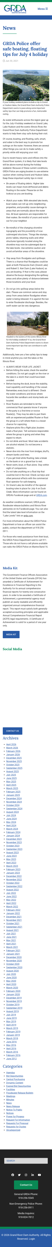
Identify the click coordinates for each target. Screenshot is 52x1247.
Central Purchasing (15, 1079)
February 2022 (13, 910)
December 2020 (14, 957)
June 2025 (11, 778)
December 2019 (14, 998)
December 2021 (14, 916)
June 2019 (11, 1018)
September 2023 (14, 849)
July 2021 (11, 933)
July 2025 (11, 775)
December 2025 (14, 758)
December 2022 (14, 876)
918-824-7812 (26, 1217)
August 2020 (12, 970)
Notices (10, 1113)
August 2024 (12, 812)
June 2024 (11, 818)
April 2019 (11, 1025)
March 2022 (12, 906)
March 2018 (12, 1038)
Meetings (10, 1096)
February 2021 (13, 950)
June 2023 (11, 856)
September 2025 (14, 768)
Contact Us (12, 731)
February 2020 (13, 991)
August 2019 (12, 1011)
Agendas (10, 1072)
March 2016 (12, 1052)
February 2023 (13, 869)
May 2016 (11, 1045)
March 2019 (12, 1028)
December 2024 (14, 798)
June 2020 (11, 977)
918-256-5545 (26, 1197)
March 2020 (12, 987)
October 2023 (12, 845)
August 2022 (12, 889)
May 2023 (11, 859)
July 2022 (11, 893)
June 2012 (11, 1058)
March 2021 (12, 947)
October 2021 (12, 923)
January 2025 (13, 795)
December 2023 (14, 839)
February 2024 (13, 832)
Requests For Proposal (17, 1123)
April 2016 (11, 1048)
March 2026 (12, 747)
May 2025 (11, 781)
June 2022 (11, 896)
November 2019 (14, 1001)
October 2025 (12, 764)
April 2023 (11, 862)
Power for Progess (15, 1116)
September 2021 (14, 927)
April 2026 (11, 744)
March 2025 (12, 788)
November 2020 (14, 960)
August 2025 (12, 771)
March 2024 (12, 829)
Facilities (10, 1089)
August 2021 (12, 930)
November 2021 (14, 920)
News (9, 1103)
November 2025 (14, 761)
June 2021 (11, 937)
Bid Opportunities (14, 1076)
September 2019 (14, 1008)
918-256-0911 (26, 1207)
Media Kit (11, 634)
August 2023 (12, 852)
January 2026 (13, 754)
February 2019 (13, 1031)
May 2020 (11, 981)
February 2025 (13, 791)
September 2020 (14, 967)
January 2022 (13, 913)
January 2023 (13, 873)
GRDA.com (41, 495)
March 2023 (12, 866)
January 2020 (13, 994)
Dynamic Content (14, 1082)
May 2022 (11, 900)
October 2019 (12, 1004)
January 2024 (13, 835)
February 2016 (13, 1055)
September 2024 (14, 808)
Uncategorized (13, 1130)
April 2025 (11, 785)
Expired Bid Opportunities (18, 1086)
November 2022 (14, 879)
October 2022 (12, 883)
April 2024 (11, 825)
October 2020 (12, 964)
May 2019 (11, 1021)
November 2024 (14, 802)
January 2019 (13, 1035)
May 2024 (11, 822)
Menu (43, 8)
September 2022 (14, 886)
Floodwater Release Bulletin (19, 1093)
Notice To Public (14, 1109)
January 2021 (13, 954)
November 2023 (14, 842)
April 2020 (11, 984)
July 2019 (11, 1014)
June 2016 (11, 1041)
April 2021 (11, 943)
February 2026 (13, 751)
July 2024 (11, 815)
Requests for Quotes (16, 1126)
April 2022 (11, 903)
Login (32, 1238)
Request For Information (18, 1120)
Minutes (10, 1099)
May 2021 (11, 940)
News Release (13, 1106)
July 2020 (11, 974)
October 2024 (12, 805)
